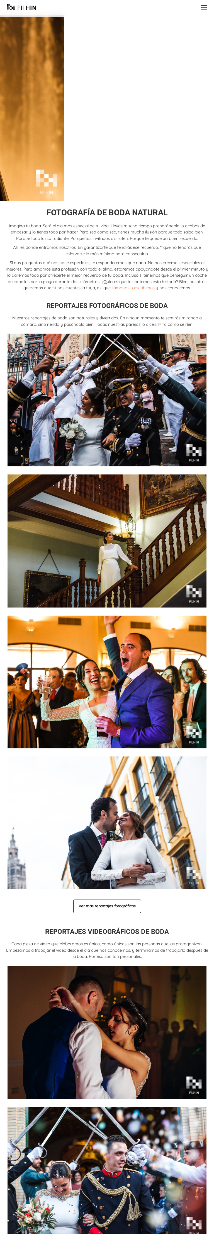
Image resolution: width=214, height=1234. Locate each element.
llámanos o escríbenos (133, 287)
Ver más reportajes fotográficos (107, 905)
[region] (107, 108)
